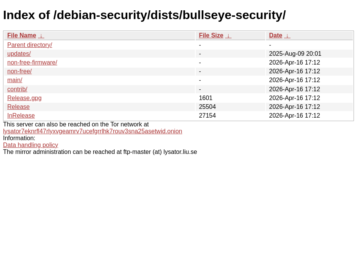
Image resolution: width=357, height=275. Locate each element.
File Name (21, 35)
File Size (211, 35)
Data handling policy (30, 145)
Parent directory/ (29, 45)
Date (275, 35)
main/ (14, 80)
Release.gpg (24, 98)
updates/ (19, 53)
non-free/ (19, 71)
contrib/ (17, 89)
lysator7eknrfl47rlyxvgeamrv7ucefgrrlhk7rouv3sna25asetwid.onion (92, 131)
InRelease (21, 115)
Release (18, 107)
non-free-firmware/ (32, 62)
